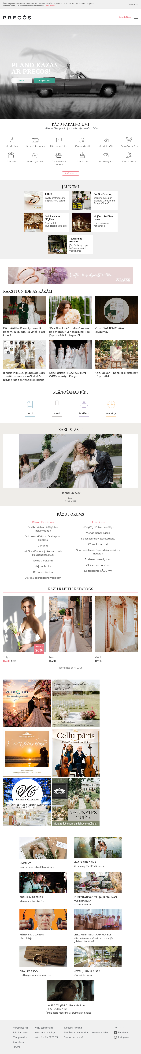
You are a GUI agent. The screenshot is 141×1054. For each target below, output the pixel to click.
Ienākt (22, 80)
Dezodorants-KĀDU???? (98, 570)
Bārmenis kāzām (43, 572)
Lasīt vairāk (50, 5)
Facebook (123, 1032)
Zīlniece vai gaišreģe (98, 565)
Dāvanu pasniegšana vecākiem (43, 577)
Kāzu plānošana (43, 522)
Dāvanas (43, 545)
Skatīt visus (69, 173)
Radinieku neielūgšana (98, 559)
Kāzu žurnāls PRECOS (46, 1037)
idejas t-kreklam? (43, 560)
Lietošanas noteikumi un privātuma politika (86, 1032)
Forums (16, 1046)
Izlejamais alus (43, 566)
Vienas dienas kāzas (98, 532)
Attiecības (98, 522)
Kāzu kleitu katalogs (45, 1032)
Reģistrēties (44, 80)
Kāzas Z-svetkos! (98, 544)
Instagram (123, 1037)
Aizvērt (132, 5)
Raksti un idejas (20, 1032)
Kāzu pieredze (19, 1037)
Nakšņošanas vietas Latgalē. (98, 538)
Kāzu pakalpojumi (44, 1027)
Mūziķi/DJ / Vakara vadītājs (98, 527)
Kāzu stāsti (18, 1042)
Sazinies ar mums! (73, 1037)
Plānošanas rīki (20, 1027)
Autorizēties (125, 17)
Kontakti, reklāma (73, 1027)
